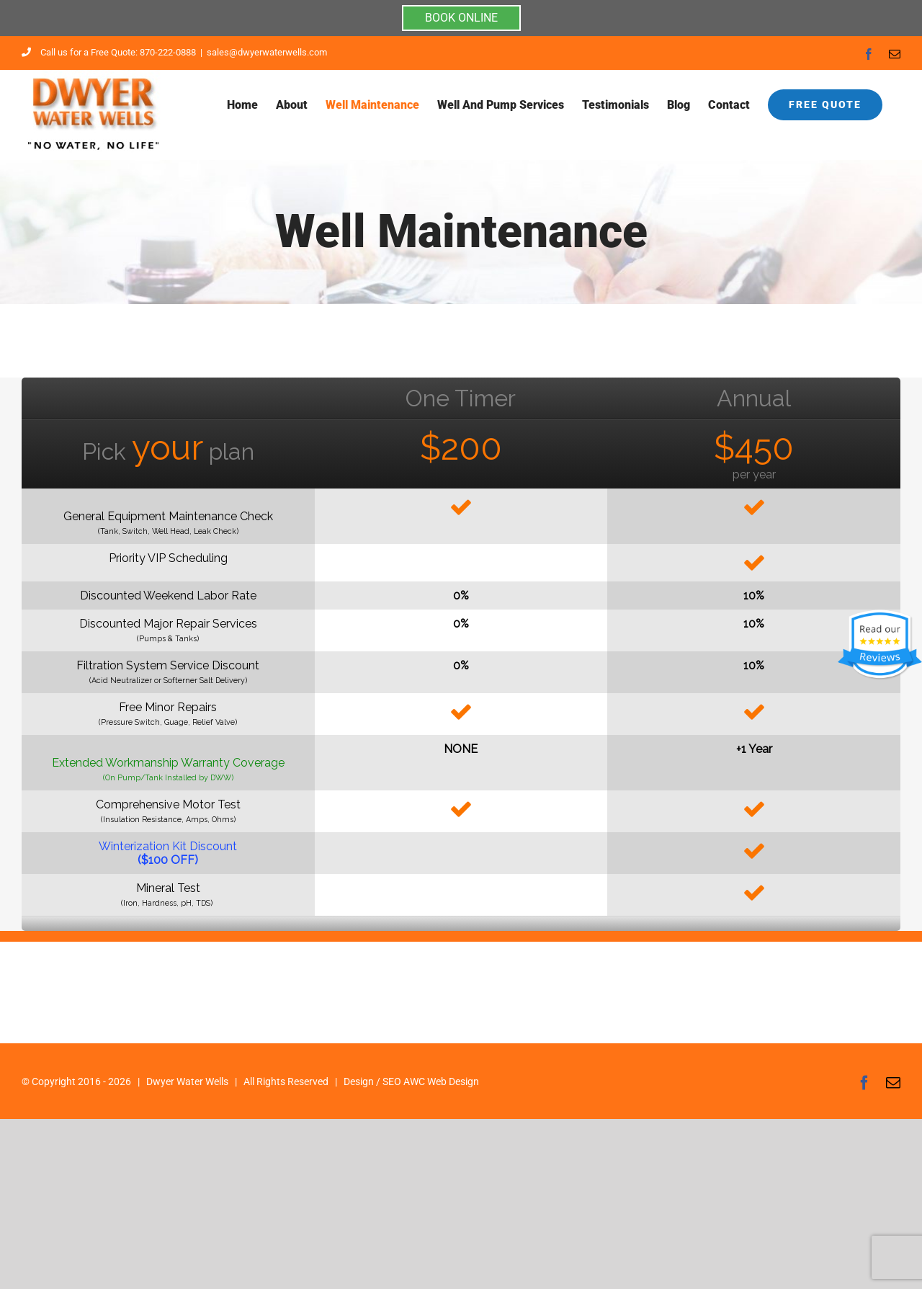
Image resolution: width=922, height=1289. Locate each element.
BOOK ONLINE (461, 17)
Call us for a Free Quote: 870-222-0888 (109, 52)
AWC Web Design (441, 1081)
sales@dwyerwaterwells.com (267, 52)
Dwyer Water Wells (187, 1081)
